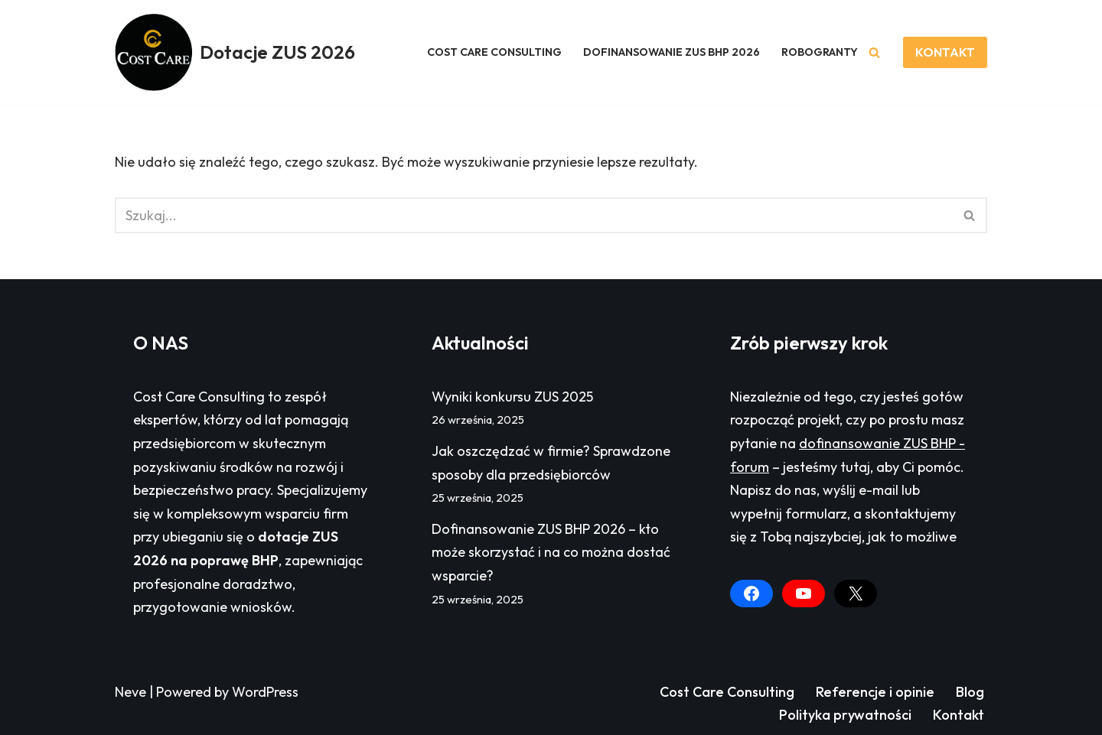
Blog (970, 692)
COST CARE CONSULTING (494, 52)
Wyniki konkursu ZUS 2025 (512, 396)
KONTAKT (945, 52)
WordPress (265, 692)
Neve (130, 692)
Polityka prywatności (845, 715)
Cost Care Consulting (727, 692)
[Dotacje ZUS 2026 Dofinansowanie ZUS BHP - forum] (235, 52)
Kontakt (958, 715)
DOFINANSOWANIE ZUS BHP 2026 (671, 52)
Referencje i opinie (875, 692)
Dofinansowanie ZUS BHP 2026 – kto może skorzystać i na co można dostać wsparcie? (551, 552)
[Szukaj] (874, 52)
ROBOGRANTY (819, 52)
